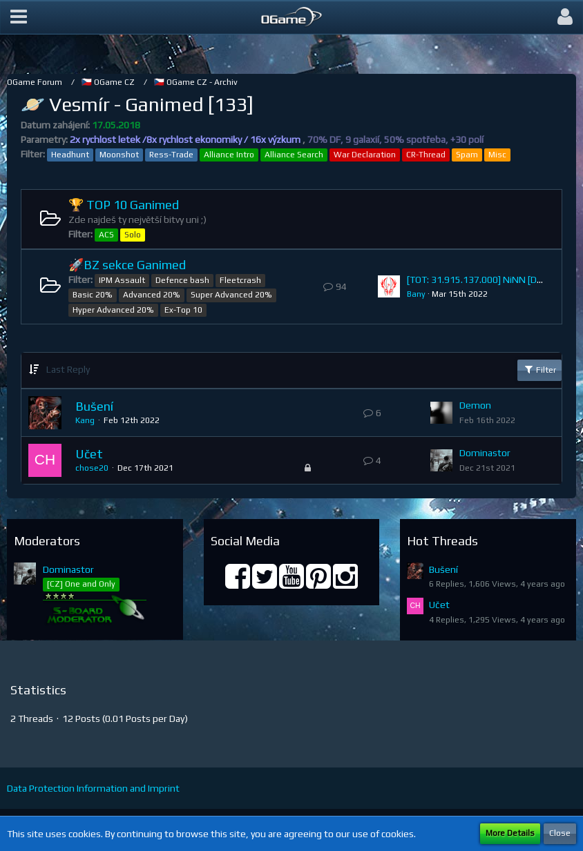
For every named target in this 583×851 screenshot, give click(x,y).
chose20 (91, 468)
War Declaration (365, 154)
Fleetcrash (240, 280)
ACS (106, 234)
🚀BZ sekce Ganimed (127, 264)
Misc (497, 154)
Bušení (94, 406)
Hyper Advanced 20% (113, 310)
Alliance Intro (229, 154)
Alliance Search (294, 154)
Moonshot (119, 154)
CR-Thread (426, 154)
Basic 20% (93, 295)
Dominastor (484, 452)
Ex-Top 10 (183, 310)
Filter (539, 369)
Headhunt (70, 154)
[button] (18, 17)
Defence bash (182, 280)
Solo (132, 234)
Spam (467, 154)
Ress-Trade (171, 154)
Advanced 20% (151, 295)
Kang (85, 420)
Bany (416, 294)
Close (560, 833)
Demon (475, 405)
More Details (510, 833)
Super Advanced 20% (231, 295)
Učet (89, 454)
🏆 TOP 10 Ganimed (123, 204)
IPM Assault (122, 280)
